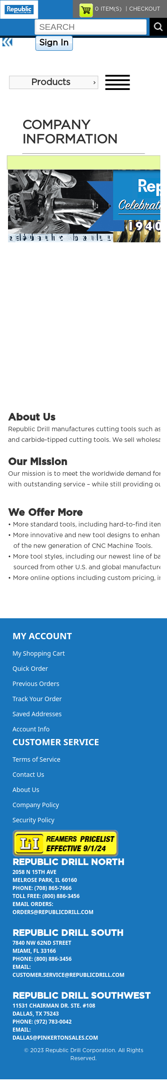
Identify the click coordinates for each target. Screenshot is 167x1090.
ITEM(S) (108, 9)
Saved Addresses (36, 714)
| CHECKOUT (142, 9)
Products (50, 82)
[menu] (53, 82)
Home (24, 43)
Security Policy (33, 820)
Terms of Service (36, 759)
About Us (15, 58)
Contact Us (140, 43)
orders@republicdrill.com (53, 912)
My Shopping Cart (38, 653)
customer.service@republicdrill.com (68, 975)
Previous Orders (35, 683)
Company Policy (97, 43)
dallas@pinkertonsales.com (55, 1037)
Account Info (31, 729)
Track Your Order (37, 698)
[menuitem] (53, 82)
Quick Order (30, 668)
